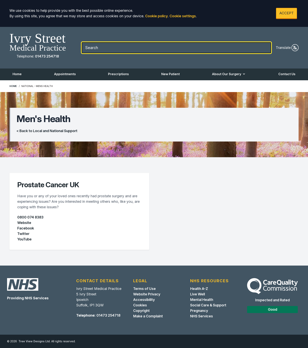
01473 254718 (47, 56)
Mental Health (201, 300)
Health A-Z (199, 289)
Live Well (197, 294)
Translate (287, 47)
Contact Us (286, 74)
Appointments (65, 74)
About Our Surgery (229, 74)
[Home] (37, 43)
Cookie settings (183, 16)
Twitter (23, 234)
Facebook (25, 228)
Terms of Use (144, 289)
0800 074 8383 (30, 217)
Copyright (141, 311)
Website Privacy (146, 294)
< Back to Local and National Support (46, 131)
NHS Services (201, 316)
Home (17, 74)
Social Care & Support (208, 305)
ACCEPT (286, 13)
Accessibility (144, 300)
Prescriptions (118, 74)
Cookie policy (156, 16)
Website (24, 223)
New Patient (170, 74)
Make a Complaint (148, 316)
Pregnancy (199, 311)
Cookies (140, 305)
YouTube (24, 239)
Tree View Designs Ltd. (34, 341)
